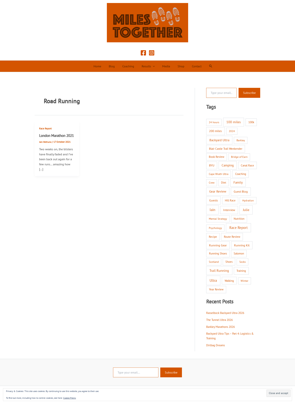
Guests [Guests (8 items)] (213, 200)
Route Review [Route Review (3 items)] (232, 236)
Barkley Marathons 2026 (221, 326)
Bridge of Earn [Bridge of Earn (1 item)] (239, 157)
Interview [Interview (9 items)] (229, 210)
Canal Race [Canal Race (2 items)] (247, 165)
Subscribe (249, 93)
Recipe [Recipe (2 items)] (213, 236)
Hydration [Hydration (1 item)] (248, 200)
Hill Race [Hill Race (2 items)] (230, 200)
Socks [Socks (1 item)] (242, 262)
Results (148, 66)
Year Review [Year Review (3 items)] (216, 289)
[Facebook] (143, 53)
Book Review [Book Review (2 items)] (216, 157)
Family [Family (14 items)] (238, 182)
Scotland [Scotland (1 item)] (214, 262)
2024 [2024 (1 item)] (232, 131)
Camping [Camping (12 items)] (228, 165)
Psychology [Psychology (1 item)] (215, 228)
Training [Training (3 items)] (241, 271)
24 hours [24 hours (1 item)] (214, 122)
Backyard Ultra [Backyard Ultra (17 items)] (219, 140)
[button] (153, 66)
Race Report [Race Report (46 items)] (238, 227)
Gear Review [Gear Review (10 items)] (217, 191)
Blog (115, 66)
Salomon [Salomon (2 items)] (239, 253)
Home (102, 66)
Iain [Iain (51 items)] (212, 209)
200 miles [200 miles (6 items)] (215, 131)
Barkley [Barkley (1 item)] (240, 140)
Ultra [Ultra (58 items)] (213, 280)
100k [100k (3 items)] (251, 122)
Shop (178, 66)
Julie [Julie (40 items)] (246, 209)
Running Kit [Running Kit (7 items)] (241, 245)
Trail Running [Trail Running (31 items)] (219, 270)
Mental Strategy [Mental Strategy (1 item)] (218, 218)
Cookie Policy (69, 397)
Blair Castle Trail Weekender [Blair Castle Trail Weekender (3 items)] (225, 148)
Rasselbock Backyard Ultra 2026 (227, 313)
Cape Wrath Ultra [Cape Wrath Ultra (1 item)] (218, 174)
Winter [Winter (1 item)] (244, 280)
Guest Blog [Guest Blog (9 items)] (241, 191)
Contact (192, 66)
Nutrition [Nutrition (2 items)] (239, 218)
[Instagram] (152, 53)
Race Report (46, 128)
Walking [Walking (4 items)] (229, 280)
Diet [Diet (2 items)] (223, 182)
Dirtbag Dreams (216, 344)
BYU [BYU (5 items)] (211, 165)
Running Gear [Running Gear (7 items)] (218, 245)
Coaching (130, 66)
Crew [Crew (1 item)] (211, 182)
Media (165, 66)
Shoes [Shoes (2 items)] (229, 262)
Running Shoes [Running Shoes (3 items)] (218, 253)
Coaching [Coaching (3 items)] (240, 174)
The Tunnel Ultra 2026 (220, 319)
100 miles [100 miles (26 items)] (233, 122)
